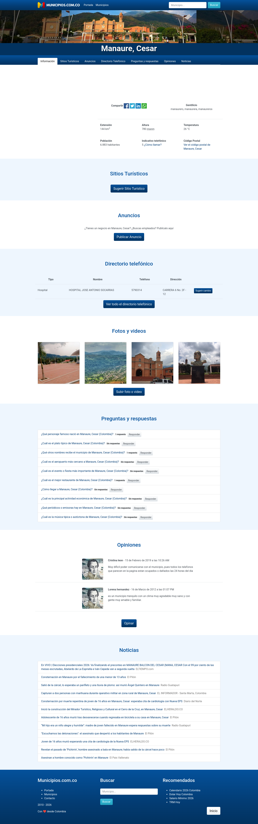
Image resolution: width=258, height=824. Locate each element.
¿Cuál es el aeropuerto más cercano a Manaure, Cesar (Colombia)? (88, 461)
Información (47, 61)
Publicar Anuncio (129, 237)
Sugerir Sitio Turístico (129, 189)
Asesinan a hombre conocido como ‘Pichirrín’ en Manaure (74, 757)
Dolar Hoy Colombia (181, 794)
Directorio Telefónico (113, 61)
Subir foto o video (129, 392)
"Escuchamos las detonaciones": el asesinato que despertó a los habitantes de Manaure (92, 733)
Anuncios (90, 61)
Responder (134, 434)
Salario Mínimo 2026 (181, 798)
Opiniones (170, 61)
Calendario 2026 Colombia (184, 790)
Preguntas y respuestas (144, 61)
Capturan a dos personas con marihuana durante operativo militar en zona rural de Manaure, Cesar (98, 693)
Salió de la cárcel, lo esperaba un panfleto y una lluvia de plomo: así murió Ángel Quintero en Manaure (100, 685)
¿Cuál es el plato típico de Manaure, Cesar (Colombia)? (81, 443)
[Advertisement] (129, 84)
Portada (88, 5)
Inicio (214, 811)
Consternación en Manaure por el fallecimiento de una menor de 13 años (83, 677)
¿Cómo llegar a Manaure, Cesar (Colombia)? (75, 489)
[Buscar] (187, 5)
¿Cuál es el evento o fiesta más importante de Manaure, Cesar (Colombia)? (92, 471)
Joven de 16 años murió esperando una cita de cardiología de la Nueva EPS (85, 741)
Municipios (102, 5)
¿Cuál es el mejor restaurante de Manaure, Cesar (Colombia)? (83, 480)
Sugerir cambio (203, 290)
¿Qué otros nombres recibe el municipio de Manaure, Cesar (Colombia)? (89, 452)
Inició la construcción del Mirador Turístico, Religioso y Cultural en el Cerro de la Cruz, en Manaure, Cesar (102, 709)
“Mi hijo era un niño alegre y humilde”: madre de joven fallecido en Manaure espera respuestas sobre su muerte (105, 725)
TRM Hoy (174, 802)
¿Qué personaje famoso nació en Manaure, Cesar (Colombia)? (84, 434)
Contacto (49, 798)
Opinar (129, 623)
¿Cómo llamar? (152, 144)
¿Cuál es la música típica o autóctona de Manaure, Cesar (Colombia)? (89, 517)
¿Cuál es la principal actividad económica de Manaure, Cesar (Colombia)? (92, 498)
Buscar (214, 5)
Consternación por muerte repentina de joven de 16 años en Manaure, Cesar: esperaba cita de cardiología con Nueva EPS (111, 701)
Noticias (186, 61)
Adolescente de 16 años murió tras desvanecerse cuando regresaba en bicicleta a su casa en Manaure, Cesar (105, 717)
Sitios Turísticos (69, 61)
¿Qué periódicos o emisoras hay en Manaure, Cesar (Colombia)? (86, 507)
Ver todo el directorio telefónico (129, 304)
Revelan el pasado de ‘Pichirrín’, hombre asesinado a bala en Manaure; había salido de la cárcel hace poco (102, 749)
